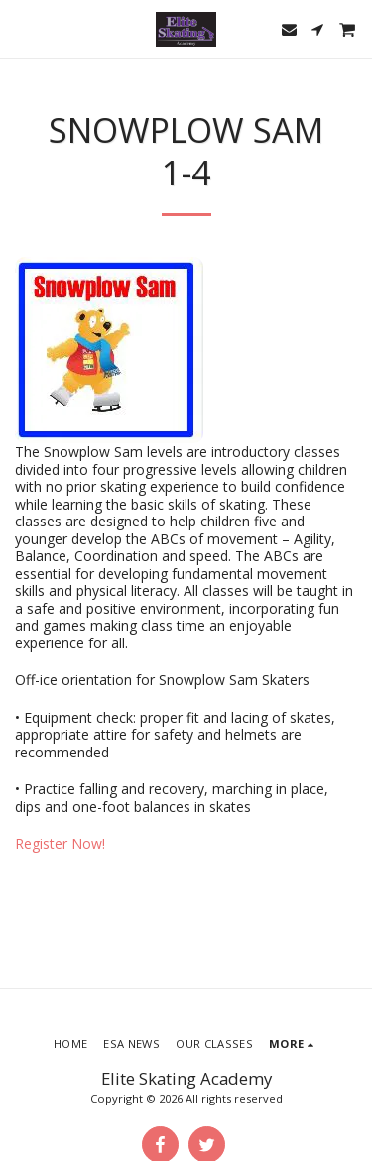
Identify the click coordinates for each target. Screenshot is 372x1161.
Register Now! (60, 843)
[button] (22, 28)
